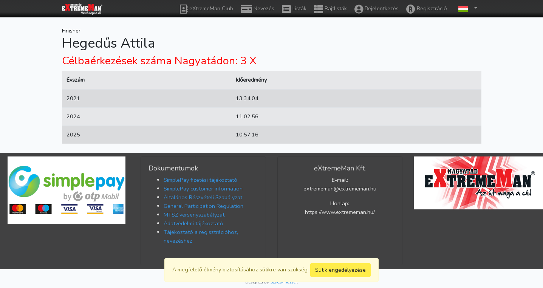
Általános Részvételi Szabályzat (203, 197)
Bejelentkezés (376, 9)
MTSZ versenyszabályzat (194, 214)
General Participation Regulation (203, 206)
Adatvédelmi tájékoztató (193, 223)
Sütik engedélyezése (340, 270)
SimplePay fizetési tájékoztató (200, 180)
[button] (466, 8)
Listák (294, 9)
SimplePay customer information (203, 188)
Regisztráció (426, 9)
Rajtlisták (330, 9)
